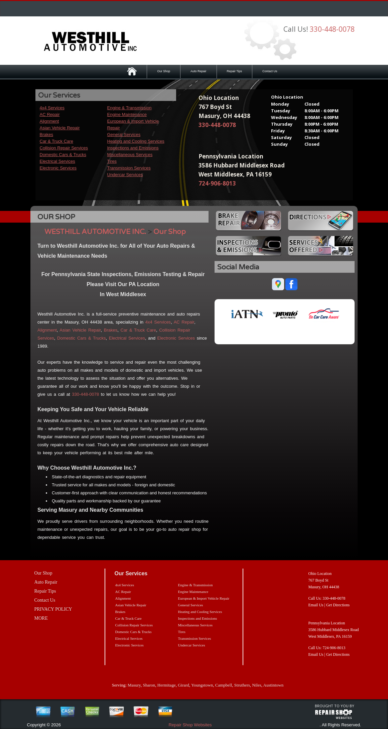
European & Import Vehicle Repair (204, 598)
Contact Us (269, 71)
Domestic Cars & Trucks (63, 154)
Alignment (49, 121)
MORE (41, 618)
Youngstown (202, 685)
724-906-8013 (217, 183)
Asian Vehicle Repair (60, 127)
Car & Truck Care (56, 141)
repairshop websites (333, 714)
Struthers (242, 685)
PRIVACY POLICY (53, 609)
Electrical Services (57, 161)
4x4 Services (52, 107)
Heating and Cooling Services (135, 141)
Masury (134, 685)
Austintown (273, 685)
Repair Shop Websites (190, 724)
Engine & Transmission (129, 107)
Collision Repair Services (64, 147)
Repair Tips (234, 71)
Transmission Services (129, 167)
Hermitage (166, 685)
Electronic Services (58, 167)
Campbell (223, 685)
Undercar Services (125, 174)
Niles (256, 685)
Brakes (46, 134)
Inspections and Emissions (133, 147)
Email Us (316, 605)
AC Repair (50, 114)
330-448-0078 (332, 29)
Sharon (149, 685)
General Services (124, 134)
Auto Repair (198, 71)
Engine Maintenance (127, 114)
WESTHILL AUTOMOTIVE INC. (95, 232)
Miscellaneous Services (130, 154)
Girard (183, 685)
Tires (112, 161)
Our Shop (163, 71)
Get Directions (338, 605)
